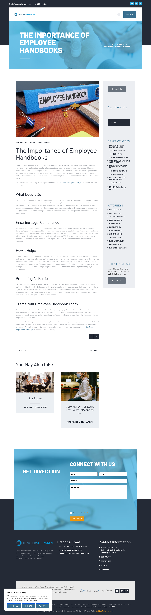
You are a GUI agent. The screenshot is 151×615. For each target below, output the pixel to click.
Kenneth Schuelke (116, 244)
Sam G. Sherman (115, 213)
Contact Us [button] (117, 88)
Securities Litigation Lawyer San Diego (117, 178)
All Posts (122, 44)
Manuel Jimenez (115, 224)
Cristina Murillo (115, 220)
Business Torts (116, 154)
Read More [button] (116, 280)
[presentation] (86, 505)
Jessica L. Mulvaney (117, 217)
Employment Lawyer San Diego (118, 166)
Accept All (42, 606)
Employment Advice (118, 174)
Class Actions (116, 183)
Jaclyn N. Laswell (116, 237)
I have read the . (82, 513)
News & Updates (44, 142)
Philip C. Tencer (115, 210)
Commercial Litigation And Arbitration (119, 161)
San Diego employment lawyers (70, 182)
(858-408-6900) (109, 607)
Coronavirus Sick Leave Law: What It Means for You (80, 410)
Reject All (28, 606)
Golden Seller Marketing (105, 611)
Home (114, 44)
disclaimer (86, 513)
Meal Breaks (35, 398)
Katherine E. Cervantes (118, 248)
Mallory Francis (115, 230)
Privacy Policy (90, 611)
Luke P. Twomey (115, 227)
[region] (28, 600)
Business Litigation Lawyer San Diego (116, 146)
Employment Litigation (119, 171)
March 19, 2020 (72, 422)
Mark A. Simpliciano (116, 241)
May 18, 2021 (27, 407)
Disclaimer (80, 611)
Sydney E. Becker (115, 234)
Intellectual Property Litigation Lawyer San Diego (118, 187)
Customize (14, 606)
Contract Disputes (118, 150)
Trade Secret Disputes (119, 157)
